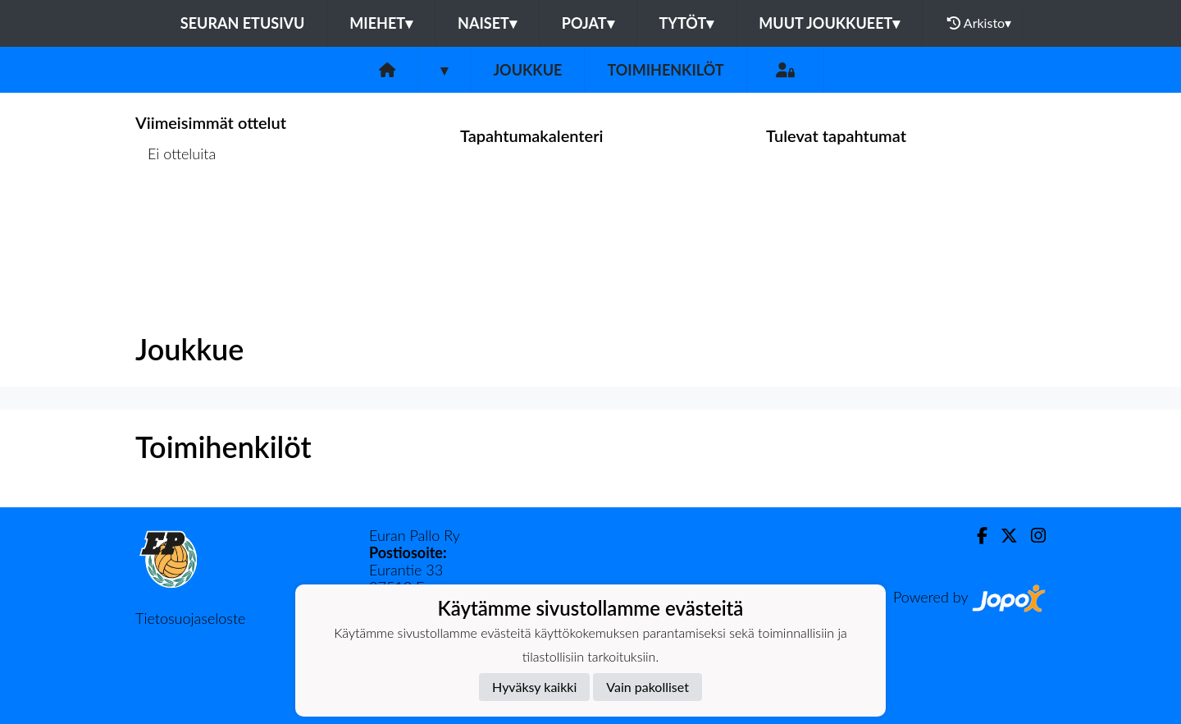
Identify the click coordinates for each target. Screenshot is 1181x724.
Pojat (588, 23)
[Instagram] (1032, 535)
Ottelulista (176, 217)
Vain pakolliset (647, 686)
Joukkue (527, 70)
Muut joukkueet (829, 23)
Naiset (487, 23)
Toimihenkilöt (665, 70)
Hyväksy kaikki (534, 686)
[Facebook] (975, 535)
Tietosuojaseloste (190, 618)
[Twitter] (1002, 535)
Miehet (381, 23)
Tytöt (686, 23)
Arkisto (979, 23)
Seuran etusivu (242, 23)
